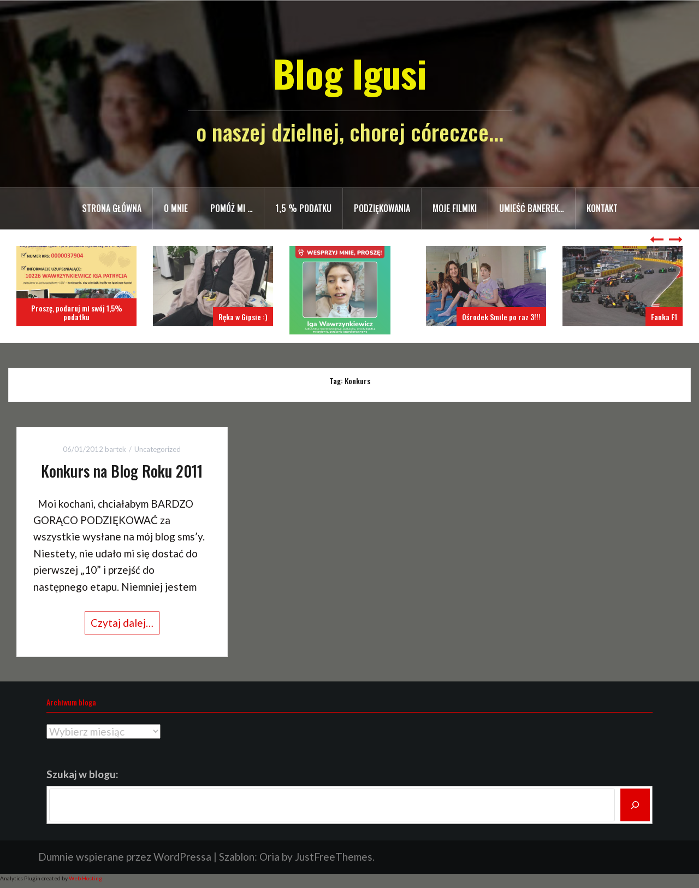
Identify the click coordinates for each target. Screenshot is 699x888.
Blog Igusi (349, 73)
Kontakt (602, 208)
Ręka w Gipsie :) (243, 316)
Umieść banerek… (531, 208)
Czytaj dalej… (122, 622)
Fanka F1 (664, 316)
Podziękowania (382, 208)
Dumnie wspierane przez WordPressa (124, 856)
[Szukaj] (635, 805)
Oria (269, 856)
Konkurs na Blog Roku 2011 (122, 471)
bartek (115, 449)
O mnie (176, 208)
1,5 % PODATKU (303, 208)
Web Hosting (85, 878)
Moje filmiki (455, 208)
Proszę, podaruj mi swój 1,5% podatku (76, 312)
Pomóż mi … (231, 208)
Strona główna (111, 208)
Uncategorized (157, 449)
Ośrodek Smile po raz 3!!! (501, 316)
